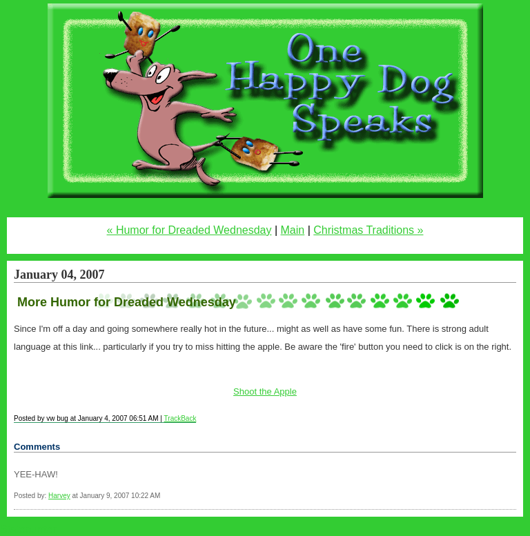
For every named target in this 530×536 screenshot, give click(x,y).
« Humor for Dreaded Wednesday (189, 230)
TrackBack (180, 418)
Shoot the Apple (265, 391)
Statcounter (28, 529)
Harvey (59, 495)
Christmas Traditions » (368, 230)
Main (293, 230)
